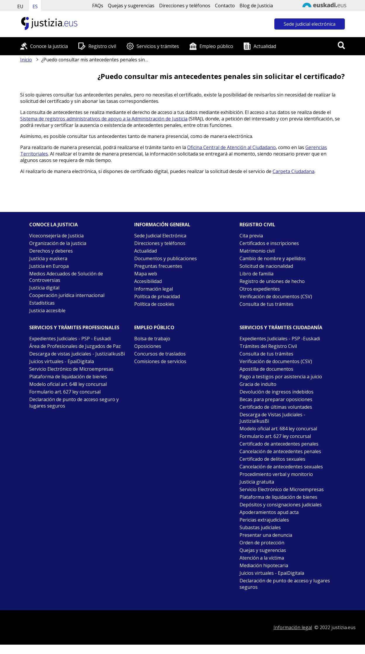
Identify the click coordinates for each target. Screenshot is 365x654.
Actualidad (265, 46)
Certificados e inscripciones (269, 243)
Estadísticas (42, 303)
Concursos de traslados (160, 354)
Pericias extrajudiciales (264, 520)
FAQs (97, 5)
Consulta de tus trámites (266, 304)
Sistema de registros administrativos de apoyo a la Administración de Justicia (103, 118)
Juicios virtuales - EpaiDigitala (61, 361)
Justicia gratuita (257, 482)
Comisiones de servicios (160, 361)
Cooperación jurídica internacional (66, 295)
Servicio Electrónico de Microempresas (71, 369)
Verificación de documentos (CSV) (276, 296)
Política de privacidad (157, 296)
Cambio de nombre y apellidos (273, 258)
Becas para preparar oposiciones (276, 399)
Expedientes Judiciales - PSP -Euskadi (280, 338)
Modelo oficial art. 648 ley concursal (68, 384)
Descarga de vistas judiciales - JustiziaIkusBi (77, 354)
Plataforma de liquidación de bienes (68, 376)
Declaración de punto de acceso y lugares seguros (285, 583)
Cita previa (251, 235)
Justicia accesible (47, 310)
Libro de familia (256, 273)
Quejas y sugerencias (131, 5)
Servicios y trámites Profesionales (74, 327)
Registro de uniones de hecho (272, 281)
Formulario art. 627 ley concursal (65, 392)
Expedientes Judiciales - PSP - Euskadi (70, 338)
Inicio (26, 59)
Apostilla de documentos (266, 369)
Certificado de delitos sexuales (272, 459)
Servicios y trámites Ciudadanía (281, 327)
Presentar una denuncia (266, 535)
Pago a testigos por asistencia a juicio (281, 376)
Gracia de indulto (258, 384)
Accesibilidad (148, 281)
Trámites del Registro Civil (268, 346)
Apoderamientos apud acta (269, 512)
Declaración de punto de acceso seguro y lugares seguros (74, 402)
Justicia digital (44, 287)
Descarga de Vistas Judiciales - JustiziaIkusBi (272, 417)
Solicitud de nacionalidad (266, 266)
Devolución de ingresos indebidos (277, 392)
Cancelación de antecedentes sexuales (281, 466)
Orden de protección (262, 542)
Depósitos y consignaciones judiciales (281, 504)
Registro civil (102, 46)
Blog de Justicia (256, 5)
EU (20, 6)
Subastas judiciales (260, 527)
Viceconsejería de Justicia (56, 235)
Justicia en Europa (49, 266)
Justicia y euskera (48, 258)
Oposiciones (147, 346)
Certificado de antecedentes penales (279, 444)
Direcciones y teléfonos (184, 5)
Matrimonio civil (257, 251)
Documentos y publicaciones (165, 258)
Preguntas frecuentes (158, 266)
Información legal (153, 289)
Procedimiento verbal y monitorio (276, 474)
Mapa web (145, 273)
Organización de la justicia (57, 243)
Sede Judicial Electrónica (160, 235)
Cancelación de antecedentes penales (280, 451)
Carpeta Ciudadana (293, 171)
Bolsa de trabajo (152, 338)
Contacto (225, 5)
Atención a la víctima (262, 558)
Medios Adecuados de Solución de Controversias (66, 276)
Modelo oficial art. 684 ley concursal (278, 428)
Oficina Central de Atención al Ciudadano (231, 147)
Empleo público (216, 46)
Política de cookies (154, 304)
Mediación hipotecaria (264, 565)
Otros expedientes (260, 289)
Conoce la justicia (49, 46)
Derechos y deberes (51, 251)
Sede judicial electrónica (309, 24)
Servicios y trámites (158, 46)
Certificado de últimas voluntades (276, 407)
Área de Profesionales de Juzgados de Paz (75, 346)
